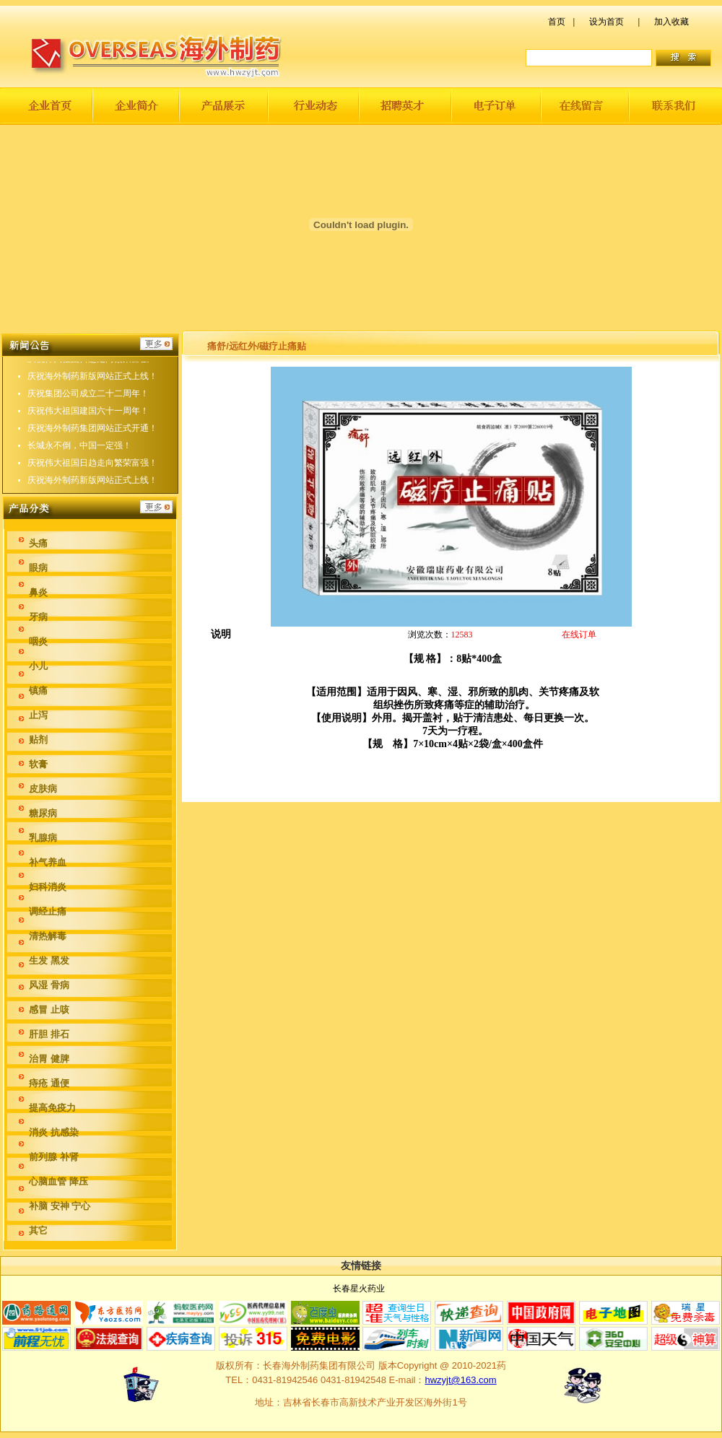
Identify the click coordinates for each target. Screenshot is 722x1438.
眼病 (38, 567)
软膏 (38, 764)
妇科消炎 (47, 886)
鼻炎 (38, 592)
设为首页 (606, 22)
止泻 (38, 715)
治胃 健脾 (49, 1058)
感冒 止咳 (49, 1009)
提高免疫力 (52, 1107)
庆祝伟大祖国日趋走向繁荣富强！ (92, 366)
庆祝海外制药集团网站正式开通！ (92, 435)
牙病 (38, 616)
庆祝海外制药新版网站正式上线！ (92, 383)
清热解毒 (47, 936)
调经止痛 (47, 911)
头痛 (38, 543)
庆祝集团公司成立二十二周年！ (88, 401)
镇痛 (38, 690)
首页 (556, 22)
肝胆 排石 (49, 1034)
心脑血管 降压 (58, 1181)
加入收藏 (671, 22)
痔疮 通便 (49, 1083)
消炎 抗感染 (54, 1132)
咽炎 (38, 641)
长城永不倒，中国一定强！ (79, 453)
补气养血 (47, 862)
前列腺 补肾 (54, 1156)
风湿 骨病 (49, 985)
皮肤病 (43, 788)
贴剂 (38, 739)
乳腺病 (43, 837)
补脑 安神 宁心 (59, 1205)
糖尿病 (43, 813)
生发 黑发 (49, 960)
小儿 (38, 666)
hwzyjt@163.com (460, 1379)
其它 (38, 1230)
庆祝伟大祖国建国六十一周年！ (88, 418)
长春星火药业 (359, 1289)
